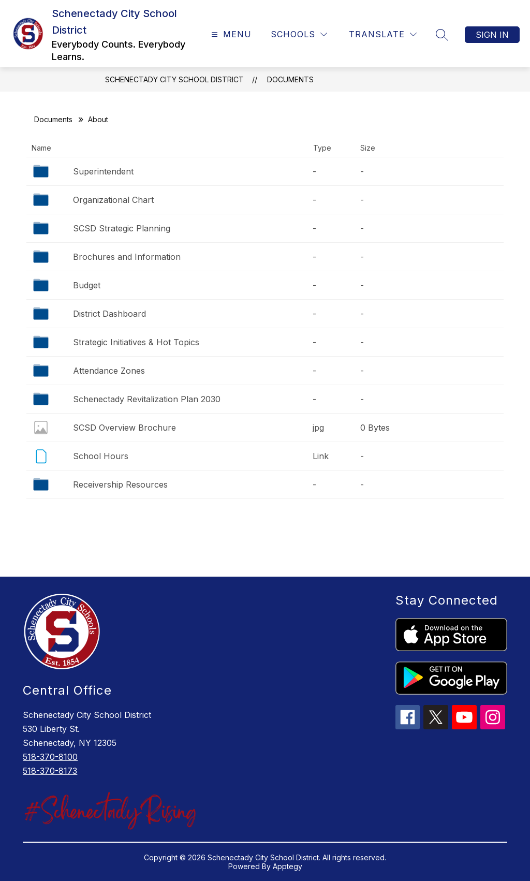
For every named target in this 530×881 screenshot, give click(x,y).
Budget (86, 285)
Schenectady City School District (174, 79)
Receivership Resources (120, 484)
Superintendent (103, 171)
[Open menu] (230, 34)
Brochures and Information (127, 257)
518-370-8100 (50, 757)
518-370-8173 (50, 771)
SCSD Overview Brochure (124, 427)
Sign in (492, 35)
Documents (290, 79)
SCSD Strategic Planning (121, 228)
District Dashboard (109, 314)
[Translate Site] (382, 34)
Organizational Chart (113, 200)
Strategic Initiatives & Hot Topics (136, 342)
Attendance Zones (109, 370)
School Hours (100, 456)
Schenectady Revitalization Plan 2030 (146, 399)
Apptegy (287, 866)
